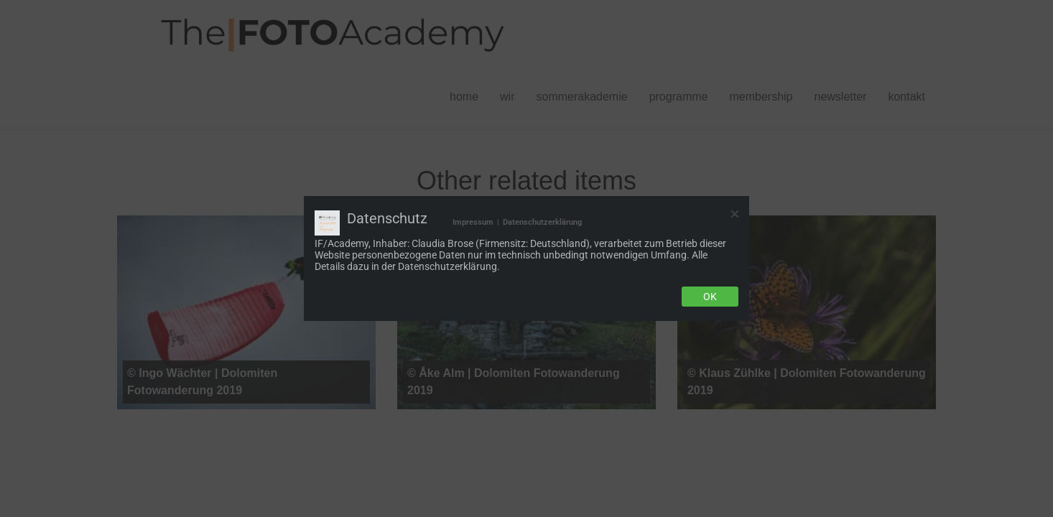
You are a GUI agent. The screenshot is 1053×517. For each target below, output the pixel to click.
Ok (710, 296)
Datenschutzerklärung (542, 222)
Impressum (473, 222)
